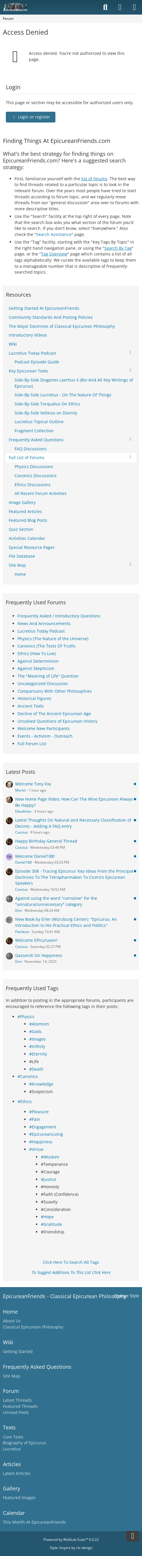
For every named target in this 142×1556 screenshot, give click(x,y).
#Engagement (42, 1127)
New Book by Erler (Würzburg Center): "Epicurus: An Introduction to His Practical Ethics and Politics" (66, 922)
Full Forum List (31, 743)
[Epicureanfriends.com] (15, 7)
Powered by (71, 1539)
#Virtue (36, 1149)
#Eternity (38, 1054)
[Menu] (134, 7)
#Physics (25, 1016)
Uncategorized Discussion (42, 683)
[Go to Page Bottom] (132, 1536)
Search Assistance (53, 234)
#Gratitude (51, 1224)
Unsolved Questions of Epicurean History (57, 721)
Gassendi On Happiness (38, 955)
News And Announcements (44, 623)
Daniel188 (23, 862)
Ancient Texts (30, 706)
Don (18, 910)
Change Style (126, 1295)
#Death (36, 1069)
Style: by (71, 1547)
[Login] (120, 7)
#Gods (35, 1031)
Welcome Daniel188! (35, 856)
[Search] (105, 7)
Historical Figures (34, 698)
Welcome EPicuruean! (36, 940)
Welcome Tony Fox (33, 784)
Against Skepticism (35, 668)
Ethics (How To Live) (36, 653)
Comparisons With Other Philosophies (54, 691)
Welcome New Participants (43, 728)
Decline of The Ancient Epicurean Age (54, 713)
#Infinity (37, 1046)
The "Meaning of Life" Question (48, 676)
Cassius (21, 832)
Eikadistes (23, 811)
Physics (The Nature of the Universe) (52, 638)
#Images (37, 1039)
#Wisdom (50, 1157)
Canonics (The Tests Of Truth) (46, 646)
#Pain (34, 1119)
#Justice (48, 1179)
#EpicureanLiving (46, 1134)
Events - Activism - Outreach (45, 736)
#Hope (47, 1216)
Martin (20, 790)
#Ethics (24, 1101)
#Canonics (27, 1076)
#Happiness (40, 1141)
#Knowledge (41, 1084)
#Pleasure (39, 1111)
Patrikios (22, 931)
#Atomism (39, 1024)
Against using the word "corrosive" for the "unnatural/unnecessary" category (56, 901)
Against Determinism (38, 661)
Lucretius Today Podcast (41, 631)
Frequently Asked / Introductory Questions (58, 616)
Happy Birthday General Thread (46, 841)
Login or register (30, 117)
